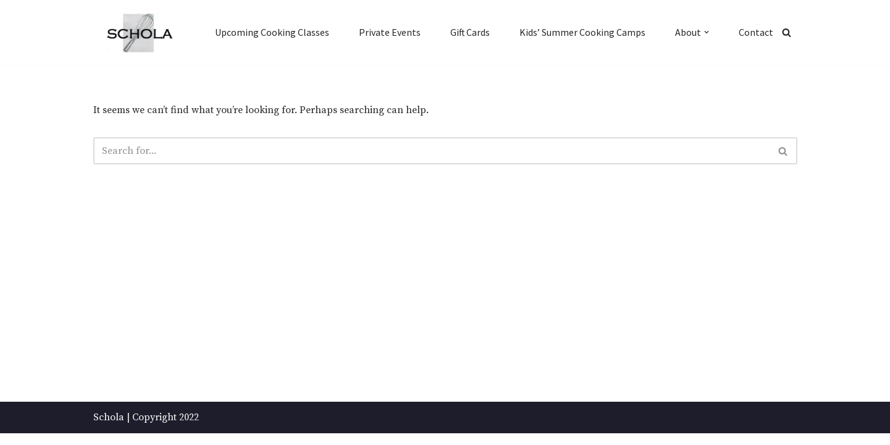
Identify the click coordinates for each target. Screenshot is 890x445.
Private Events (389, 32)
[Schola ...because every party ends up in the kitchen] (139, 33)
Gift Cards (470, 32)
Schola (108, 429)
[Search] (786, 32)
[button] (706, 32)
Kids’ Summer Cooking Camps (582, 32)
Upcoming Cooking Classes (271, 32)
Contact (756, 32)
